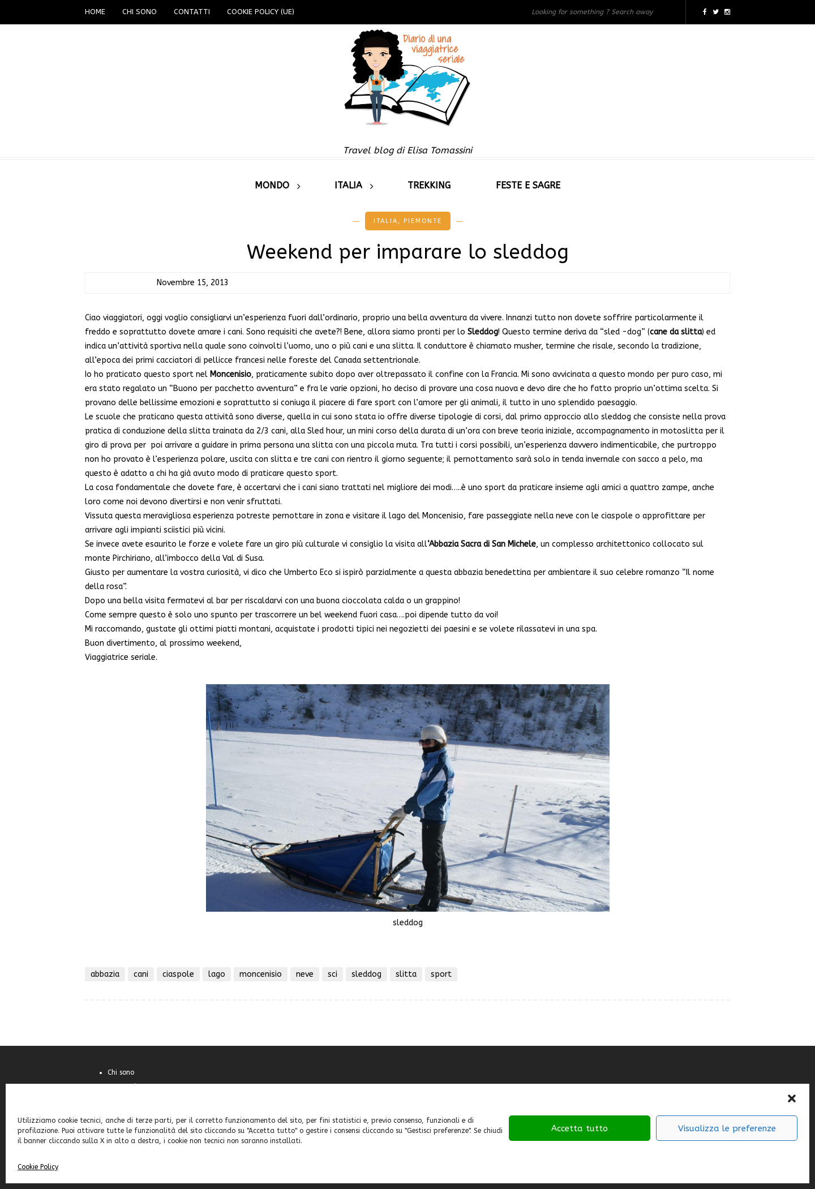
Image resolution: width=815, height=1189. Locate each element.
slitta (406, 974)
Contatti (192, 11)
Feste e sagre (528, 185)
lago (216, 974)
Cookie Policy (38, 1167)
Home (95, 11)
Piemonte (423, 221)
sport (441, 974)
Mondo (272, 185)
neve (305, 974)
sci (332, 974)
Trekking (429, 185)
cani (141, 974)
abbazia (105, 974)
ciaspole (178, 974)
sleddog (366, 974)
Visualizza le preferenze (727, 1128)
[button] (791, 1098)
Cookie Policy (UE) (260, 11)
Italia (348, 185)
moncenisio (260, 974)
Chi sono (139, 11)
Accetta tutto (579, 1128)
